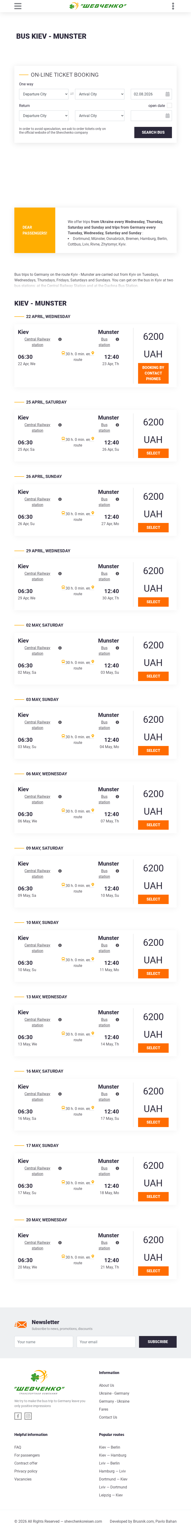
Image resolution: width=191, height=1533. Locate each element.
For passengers (27, 1455)
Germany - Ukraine (114, 1401)
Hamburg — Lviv (112, 1471)
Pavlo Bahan (166, 1521)
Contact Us (108, 1417)
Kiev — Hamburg (112, 1455)
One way (26, 84)
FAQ (17, 1447)
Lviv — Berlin (109, 1463)
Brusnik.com (143, 1521)
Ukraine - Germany (114, 1393)
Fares (103, 1409)
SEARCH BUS (153, 132)
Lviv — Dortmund (113, 1487)
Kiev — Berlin (109, 1447)
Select (153, 453)
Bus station (104, 342)
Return (24, 105)
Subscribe (158, 1342)
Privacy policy (25, 1471)
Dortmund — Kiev (113, 1479)
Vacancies (23, 1479)
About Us (106, 1385)
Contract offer (25, 1463)
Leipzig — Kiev (111, 1495)
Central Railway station (37, 342)
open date (156, 105)
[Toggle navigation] (20, 6)
